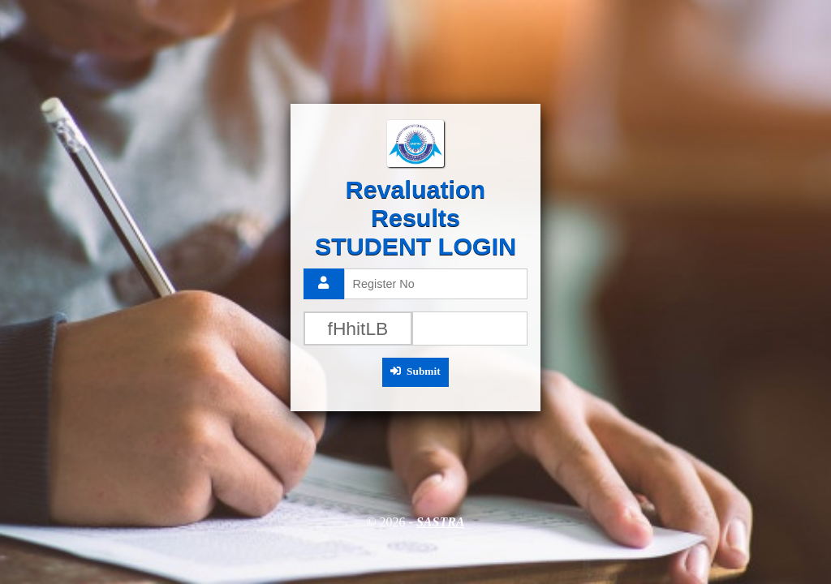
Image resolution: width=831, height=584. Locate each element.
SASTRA (440, 522)
